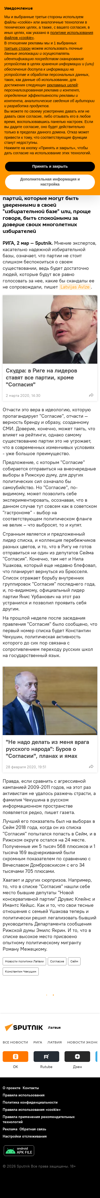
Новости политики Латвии (24, 961)
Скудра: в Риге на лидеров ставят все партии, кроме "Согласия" (41, 377)
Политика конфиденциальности (30, 1102)
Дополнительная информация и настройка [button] (50, 182)
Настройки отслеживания (25, 1136)
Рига (37, 1042)
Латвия (54, 1042)
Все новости (15, 1042)
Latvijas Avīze (75, 287)
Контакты (31, 1087)
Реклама (10, 1129)
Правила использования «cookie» (32, 1109)
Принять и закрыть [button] (50, 166)
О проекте (12, 1087)
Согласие (57, 961)
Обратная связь (32, 1129)
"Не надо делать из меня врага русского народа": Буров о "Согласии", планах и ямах (47, 748)
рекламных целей (62, 85)
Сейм (74, 961)
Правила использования (24, 1095)
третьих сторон (17, 48)
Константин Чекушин (20, 971)
